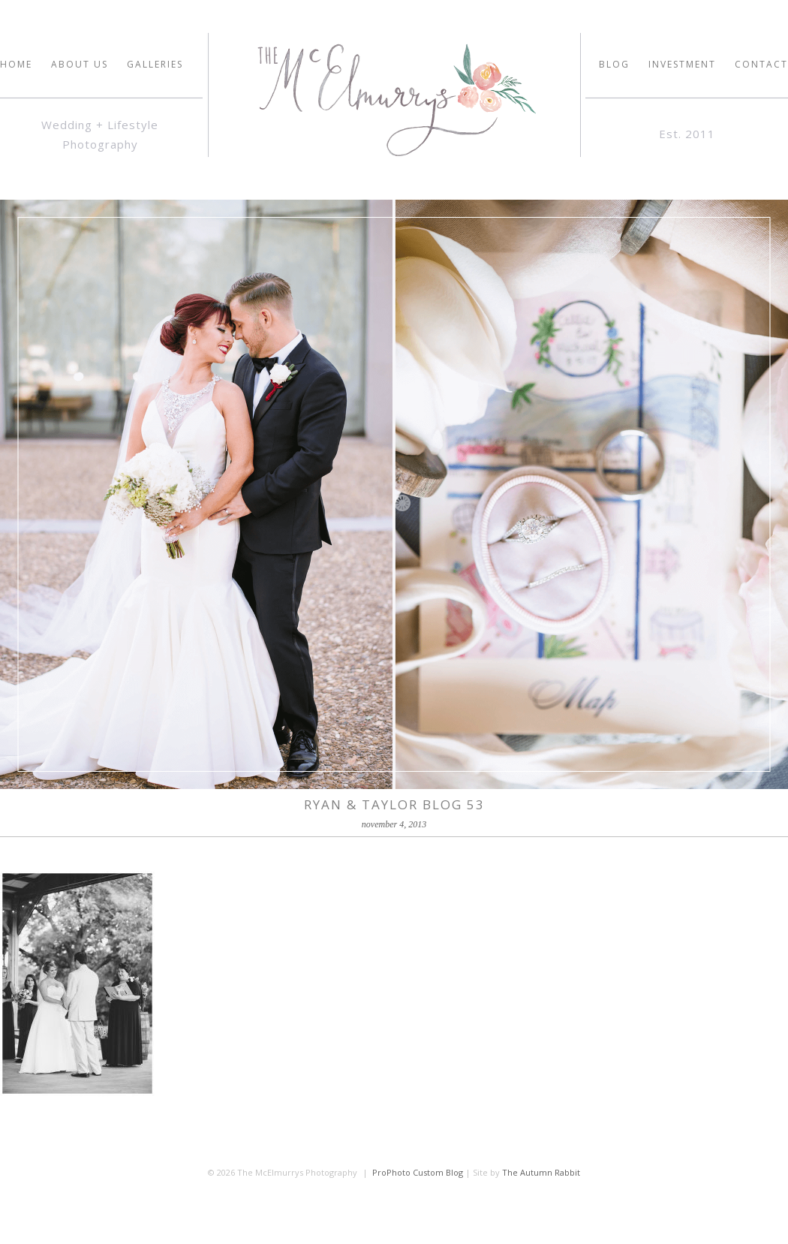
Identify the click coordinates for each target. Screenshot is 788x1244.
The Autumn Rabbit (541, 1172)
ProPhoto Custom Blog (417, 1172)
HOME (16, 64)
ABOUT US (79, 64)
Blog (614, 64)
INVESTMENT (682, 64)
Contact (761, 64)
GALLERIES (155, 64)
